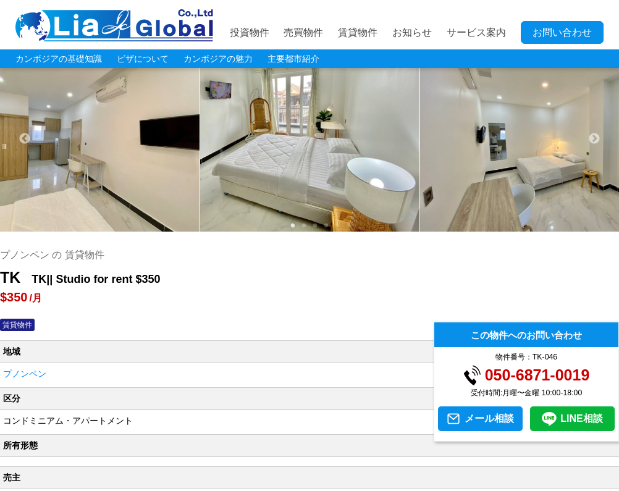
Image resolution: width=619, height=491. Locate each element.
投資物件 (249, 32)
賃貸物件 (357, 32)
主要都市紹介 (293, 59)
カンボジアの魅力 (218, 59)
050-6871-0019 (537, 375)
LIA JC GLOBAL (114, 25)
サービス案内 (476, 32)
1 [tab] (293, 226)
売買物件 (303, 32)
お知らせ (412, 32)
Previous (24, 139)
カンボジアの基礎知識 (58, 59)
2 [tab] (304, 226)
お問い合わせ (562, 32)
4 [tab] (326, 226)
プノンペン (24, 374)
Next (594, 139)
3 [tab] (315, 226)
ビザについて (143, 59)
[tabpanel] (310, 139)
